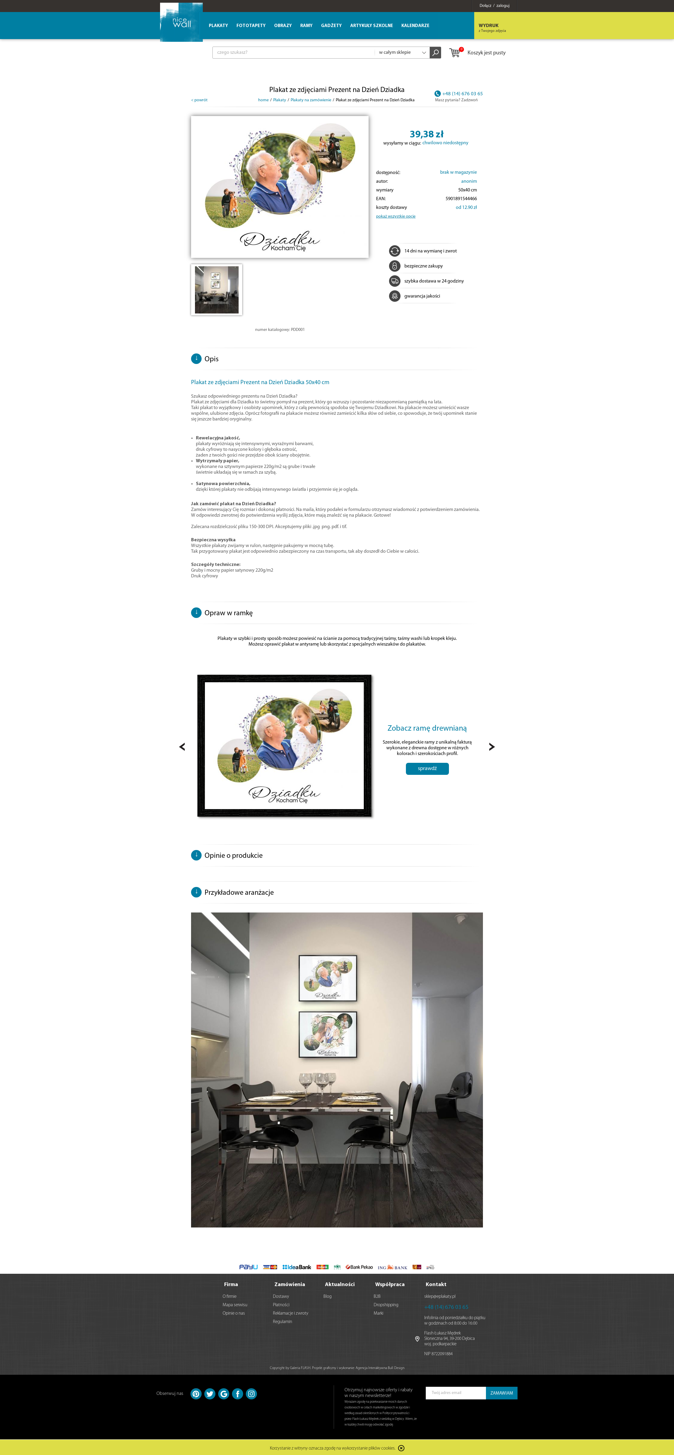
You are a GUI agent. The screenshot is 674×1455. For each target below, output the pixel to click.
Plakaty (218, 26)
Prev (182, 747)
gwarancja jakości (414, 296)
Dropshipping (386, 1303)
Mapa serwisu (235, 1303)
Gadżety (331, 26)
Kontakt (436, 1283)
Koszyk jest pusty (477, 53)
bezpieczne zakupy (416, 266)
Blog (327, 1295)
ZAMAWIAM (501, 1392)
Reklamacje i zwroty (290, 1312)
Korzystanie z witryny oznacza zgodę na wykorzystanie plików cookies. (333, 1447)
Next (492, 747)
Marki (378, 1312)
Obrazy (283, 26)
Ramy (306, 26)
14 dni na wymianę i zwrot (423, 251)
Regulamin (282, 1320)
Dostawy (281, 1295)
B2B (377, 1295)
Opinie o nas (234, 1312)
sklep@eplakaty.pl (440, 1295)
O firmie (230, 1295)
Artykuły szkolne (371, 26)
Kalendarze (415, 26)
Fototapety (251, 26)
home (263, 100)
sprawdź (427, 769)
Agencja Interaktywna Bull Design (380, 1366)
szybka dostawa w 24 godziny (426, 281)
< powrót (199, 100)
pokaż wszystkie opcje (396, 216)
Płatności (281, 1303)
